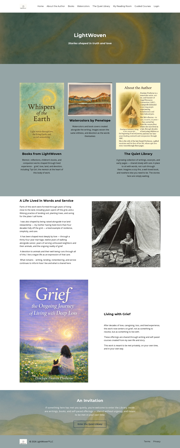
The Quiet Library (101, 6)
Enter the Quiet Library (90, 424)
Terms (147, 441)
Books (71, 6)
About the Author (56, 6)
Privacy (157, 441)
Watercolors (83, 6)
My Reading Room (122, 6)
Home (40, 6)
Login (156, 6)
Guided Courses (143, 6)
